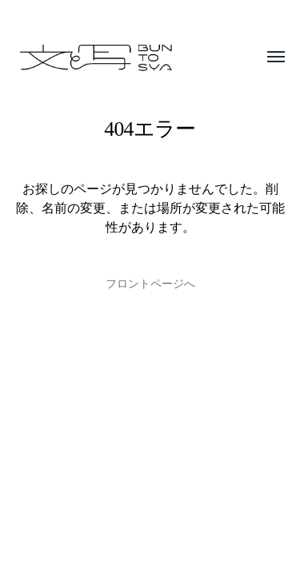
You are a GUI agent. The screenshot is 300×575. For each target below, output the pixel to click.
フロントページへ (150, 283)
